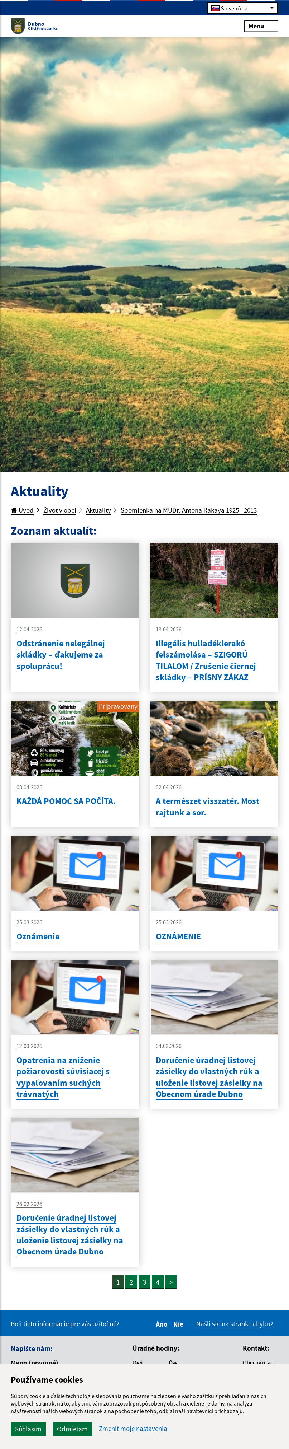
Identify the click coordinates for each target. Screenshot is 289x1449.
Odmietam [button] (72, 1429)
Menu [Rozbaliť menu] (261, 26)
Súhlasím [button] (28, 1429)
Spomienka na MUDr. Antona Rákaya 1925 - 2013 (189, 510)
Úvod (22, 510)
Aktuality (98, 510)
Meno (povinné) (34, 1363)
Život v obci (59, 510)
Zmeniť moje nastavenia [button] (133, 1428)
